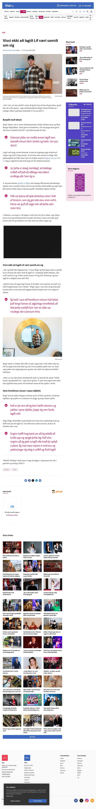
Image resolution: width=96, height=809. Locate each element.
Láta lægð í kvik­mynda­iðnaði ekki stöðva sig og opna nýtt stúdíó (32, 730)
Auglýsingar (27, 768)
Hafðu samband (29, 770)
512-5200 (30, 765)
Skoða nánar (9, 796)
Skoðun (62, 768)
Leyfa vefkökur (38, 801)
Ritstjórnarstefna (29, 773)
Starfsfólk (27, 777)
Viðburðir (80, 766)
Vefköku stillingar (15, 801)
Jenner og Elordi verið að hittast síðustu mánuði (86, 70)
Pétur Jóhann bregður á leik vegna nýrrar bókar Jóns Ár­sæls (52, 730)
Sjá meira (32, 737)
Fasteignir (80, 761)
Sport (61, 763)
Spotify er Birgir (24, 183)
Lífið (61, 766)
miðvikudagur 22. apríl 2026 (68, 6)
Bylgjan (79, 770)
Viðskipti (62, 761)
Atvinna (79, 763)
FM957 (79, 773)
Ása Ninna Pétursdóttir (9, 50)
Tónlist (14, 469)
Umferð (26, 780)
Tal (78, 778)
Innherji (79, 758)
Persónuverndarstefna (8, 769)
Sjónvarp (62, 770)
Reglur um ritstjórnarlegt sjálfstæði (9, 766)
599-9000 (7, 776)
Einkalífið (6, 469)
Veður (79, 768)
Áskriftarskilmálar (29, 775)
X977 (78, 775)
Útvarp (62, 773)
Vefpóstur (27, 782)
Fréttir (62, 758)
